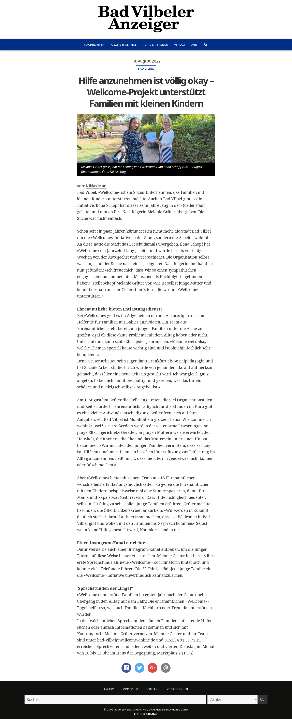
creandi (152, 714)
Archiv (109, 689)
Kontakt (152, 689)
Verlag (179, 44)
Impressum (129, 689)
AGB (194, 44)
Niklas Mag (96, 186)
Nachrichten (94, 44)
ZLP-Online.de (178, 689)
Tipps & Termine (155, 44)
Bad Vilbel (146, 68)
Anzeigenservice (123, 44)
